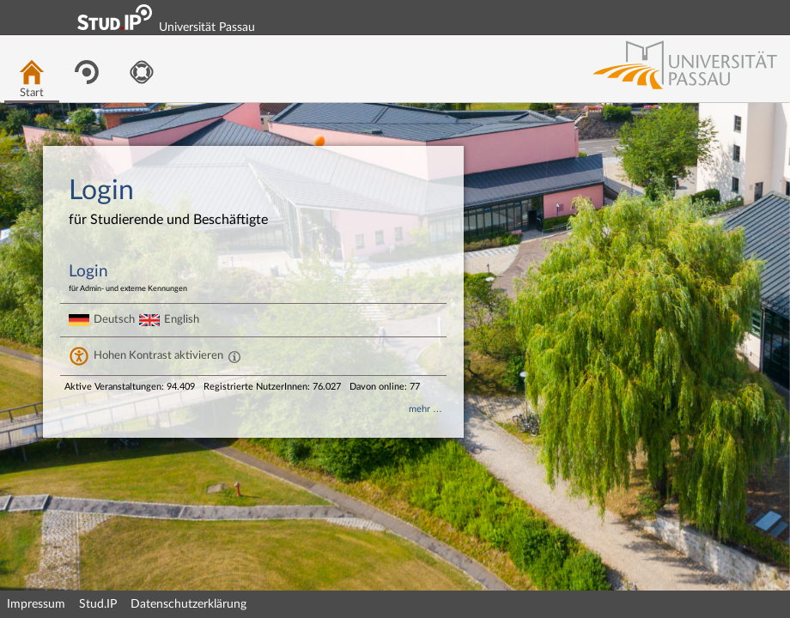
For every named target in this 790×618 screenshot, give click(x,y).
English (181, 319)
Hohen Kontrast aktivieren (158, 355)
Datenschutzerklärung (188, 604)
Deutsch (114, 319)
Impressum (36, 604)
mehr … (425, 409)
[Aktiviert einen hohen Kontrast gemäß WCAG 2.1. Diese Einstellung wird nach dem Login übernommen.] (234, 356)
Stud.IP (98, 604)
